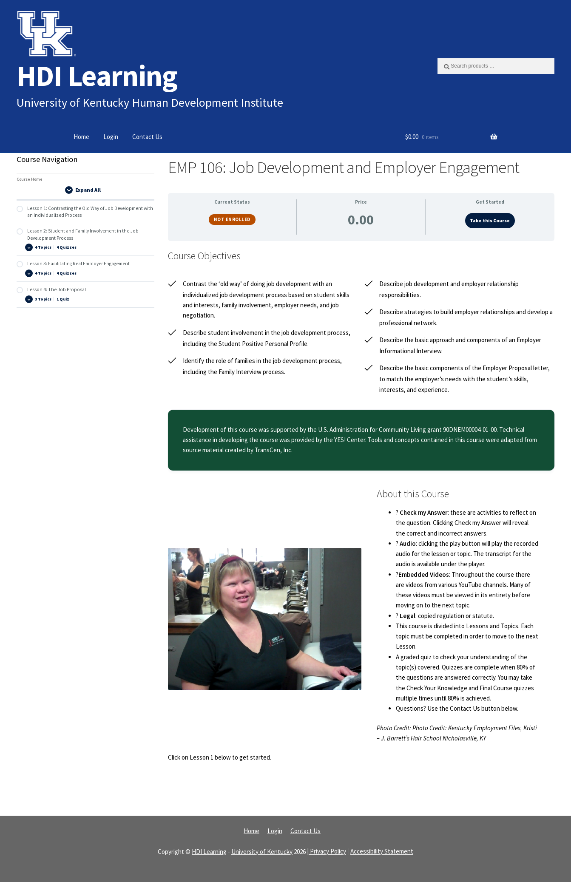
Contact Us (147, 137)
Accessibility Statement (381, 852)
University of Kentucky (262, 852)
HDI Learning (97, 75)
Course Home (30, 179)
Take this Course (490, 221)
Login (110, 137)
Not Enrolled (232, 219)
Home (81, 137)
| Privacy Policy (326, 852)
